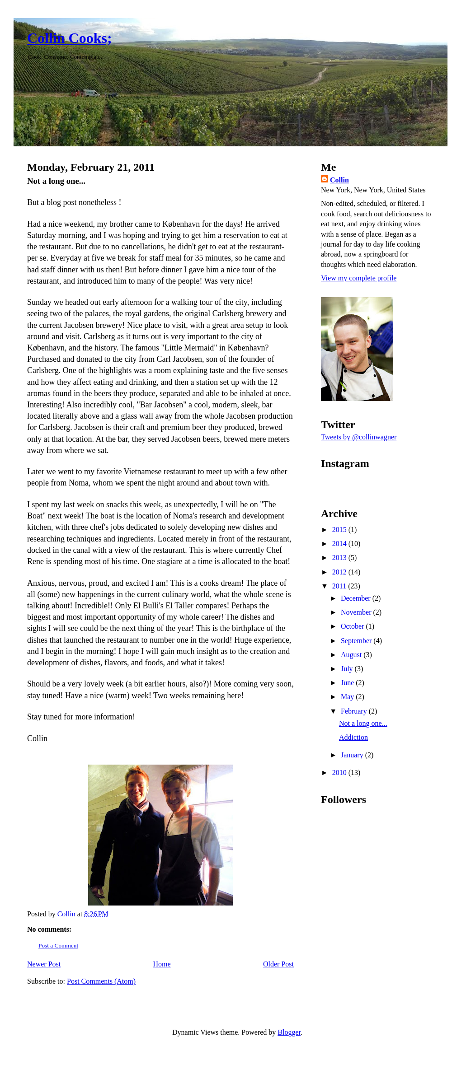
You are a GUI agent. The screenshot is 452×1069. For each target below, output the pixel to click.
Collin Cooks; (69, 38)
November (357, 612)
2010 (340, 772)
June (348, 682)
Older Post (278, 964)
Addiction (353, 737)
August (352, 654)
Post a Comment (58, 945)
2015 (340, 529)
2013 (340, 557)
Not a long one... (363, 723)
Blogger (289, 1032)
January (353, 755)
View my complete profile (358, 278)
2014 (340, 543)
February (355, 711)
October (353, 626)
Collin (339, 180)
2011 (340, 586)
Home (162, 964)
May (348, 696)
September (357, 640)
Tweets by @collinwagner (358, 437)
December (356, 598)
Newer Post (44, 964)
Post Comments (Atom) (101, 981)
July (348, 668)
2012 (340, 572)
